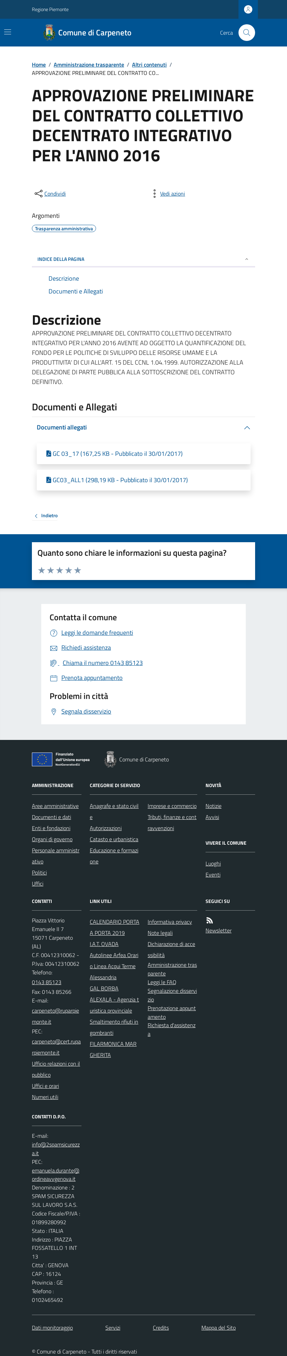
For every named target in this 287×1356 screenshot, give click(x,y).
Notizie (213, 806)
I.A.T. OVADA (104, 944)
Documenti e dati (51, 817)
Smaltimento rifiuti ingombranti (114, 1027)
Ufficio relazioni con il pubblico (56, 1069)
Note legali (160, 933)
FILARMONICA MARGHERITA (113, 1049)
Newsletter (219, 930)
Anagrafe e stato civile (114, 811)
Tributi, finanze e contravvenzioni (172, 822)
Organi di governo (52, 839)
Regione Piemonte (50, 9)
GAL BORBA (104, 988)
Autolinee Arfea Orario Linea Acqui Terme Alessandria (114, 966)
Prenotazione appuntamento (172, 1012)
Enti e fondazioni (51, 828)
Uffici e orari (45, 1086)
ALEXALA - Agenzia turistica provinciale (114, 1005)
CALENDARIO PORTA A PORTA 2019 (114, 927)
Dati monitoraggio (52, 1327)
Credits (161, 1327)
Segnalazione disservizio (172, 995)
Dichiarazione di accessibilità (171, 949)
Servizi (112, 1327)
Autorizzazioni (106, 828)
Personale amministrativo (55, 855)
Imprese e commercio (172, 806)
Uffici (37, 883)
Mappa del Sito (218, 1327)
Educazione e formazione (114, 855)
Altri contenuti (149, 64)
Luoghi (213, 863)
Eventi (213, 874)
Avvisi (212, 817)
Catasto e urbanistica (114, 839)
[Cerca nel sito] (244, 32)
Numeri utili (45, 1097)
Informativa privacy (170, 922)
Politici (39, 872)
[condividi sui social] (49, 193)
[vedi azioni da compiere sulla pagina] (167, 193)
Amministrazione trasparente (89, 64)
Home (39, 64)
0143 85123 (46, 982)
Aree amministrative (55, 806)
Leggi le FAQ (162, 982)
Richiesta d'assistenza (171, 1029)
